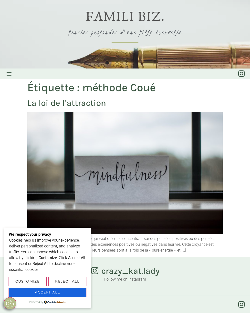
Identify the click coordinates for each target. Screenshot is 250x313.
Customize (27, 282)
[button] (9, 74)
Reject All (67, 282)
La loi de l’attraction (66, 103)
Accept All (47, 292)
